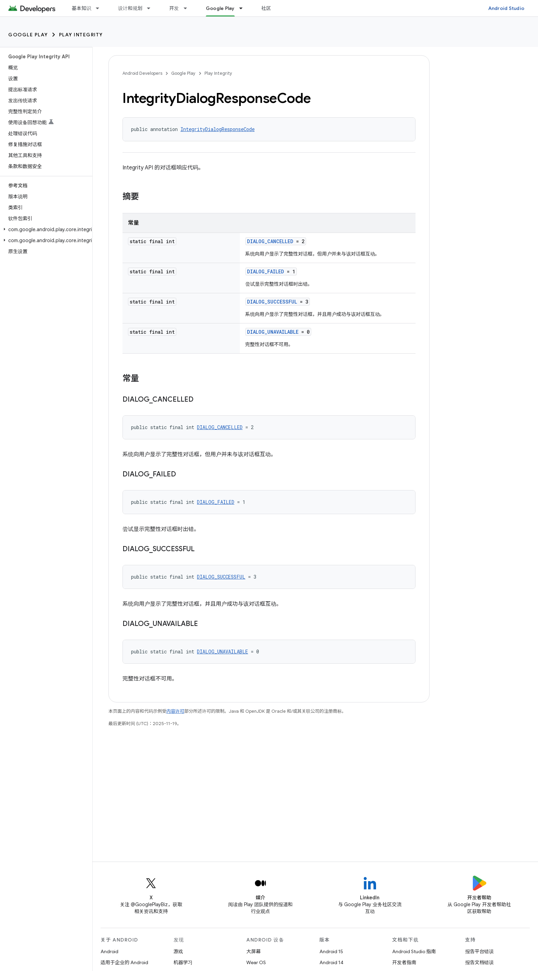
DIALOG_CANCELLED (270, 241)
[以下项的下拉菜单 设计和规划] (151, 8)
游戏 (178, 951)
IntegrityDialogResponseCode (217, 129)
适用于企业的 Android (124, 962)
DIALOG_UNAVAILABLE (273, 332)
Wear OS (256, 962)
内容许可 (175, 711)
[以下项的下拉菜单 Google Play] (244, 8)
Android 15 (331, 951)
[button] (45, 229)
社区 (266, 8)
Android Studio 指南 (414, 951)
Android (109, 951)
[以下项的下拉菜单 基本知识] (100, 8)
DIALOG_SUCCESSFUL (272, 301)
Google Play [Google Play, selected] (220, 8)
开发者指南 (404, 962)
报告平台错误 (479, 951)
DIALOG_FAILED (265, 271)
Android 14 (331, 962)
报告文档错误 (479, 962)
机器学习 (183, 962)
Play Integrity (81, 35)
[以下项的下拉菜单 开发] (188, 8)
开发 (174, 8)
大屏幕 (253, 951)
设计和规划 (130, 8)
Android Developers (142, 73)
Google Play (28, 35)
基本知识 (81, 8)
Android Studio (506, 8)
